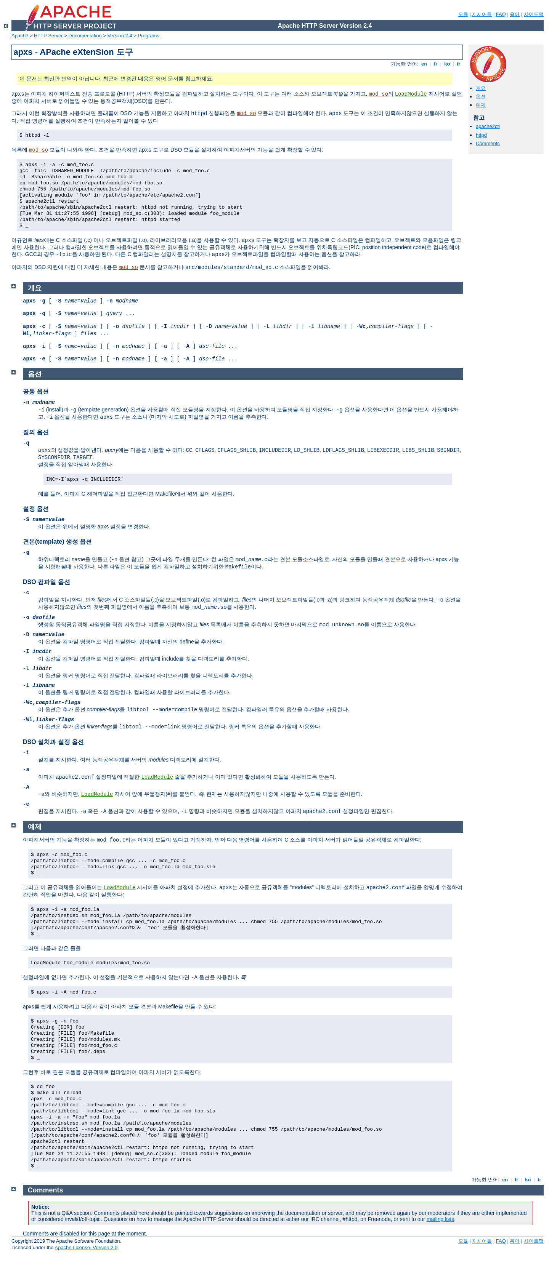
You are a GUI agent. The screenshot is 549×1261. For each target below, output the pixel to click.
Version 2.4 (120, 35)
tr (459, 64)
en (424, 64)
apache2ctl (488, 126)
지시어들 (482, 14)
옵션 (481, 96)
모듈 (463, 14)
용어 (515, 14)
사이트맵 (534, 14)
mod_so (378, 94)
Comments (488, 143)
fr (435, 64)
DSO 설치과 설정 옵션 (53, 742)
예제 (481, 105)
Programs (148, 35)
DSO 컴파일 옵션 (46, 582)
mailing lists (440, 1219)
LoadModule (411, 94)
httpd (481, 135)
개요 (481, 88)
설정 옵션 (36, 509)
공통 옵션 (36, 391)
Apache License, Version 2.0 (86, 1247)
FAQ (501, 14)
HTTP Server (48, 35)
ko (447, 64)
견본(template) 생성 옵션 (57, 541)
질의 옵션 (36, 432)
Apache (19, 35)
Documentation (84, 35)
